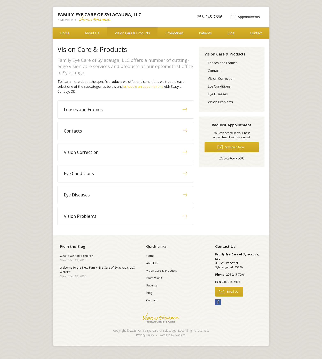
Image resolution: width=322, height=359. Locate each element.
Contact (256, 33)
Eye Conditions (219, 86)
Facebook (218, 309)
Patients (205, 33)
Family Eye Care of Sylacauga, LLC (160, 337)
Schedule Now (230, 147)
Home (64, 33)
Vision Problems (220, 102)
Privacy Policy (145, 342)
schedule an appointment (143, 86)
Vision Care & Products (132, 33)
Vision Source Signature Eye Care (161, 324)
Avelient (180, 342)
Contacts (214, 70)
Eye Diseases (218, 94)
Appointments (244, 17)
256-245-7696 (209, 17)
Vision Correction (221, 78)
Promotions (174, 33)
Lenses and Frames (222, 63)
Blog (231, 33)
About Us (92, 33)
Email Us (228, 298)
